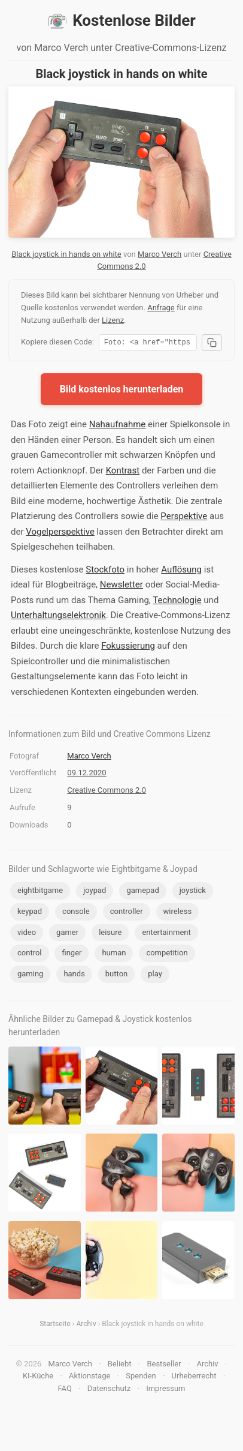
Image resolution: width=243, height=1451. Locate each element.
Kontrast (123, 472)
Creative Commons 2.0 (106, 791)
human (114, 954)
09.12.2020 (86, 774)
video (26, 934)
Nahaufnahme (117, 426)
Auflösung (181, 571)
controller (126, 913)
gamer (67, 934)
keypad (29, 913)
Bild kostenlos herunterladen (122, 391)
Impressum (165, 1390)
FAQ (64, 1390)
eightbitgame (40, 892)
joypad (94, 892)
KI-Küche (38, 1377)
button (116, 975)
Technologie (177, 601)
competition (166, 954)
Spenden (141, 1377)
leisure (110, 934)
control (29, 954)
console (76, 913)
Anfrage (161, 307)
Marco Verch (159, 254)
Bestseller (164, 1365)
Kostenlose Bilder (121, 21)
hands (73, 975)
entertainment (166, 934)
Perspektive (183, 517)
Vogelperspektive (60, 533)
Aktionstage (89, 1377)
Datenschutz (108, 1390)
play (155, 975)
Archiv (86, 1325)
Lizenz (113, 320)
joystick (193, 892)
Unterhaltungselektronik (58, 616)
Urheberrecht (194, 1377)
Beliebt (120, 1365)
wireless (177, 913)
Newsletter (121, 586)
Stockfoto (105, 571)
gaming (30, 975)
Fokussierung (128, 647)
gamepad (142, 892)
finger (71, 954)
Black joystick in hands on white (66, 254)
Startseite (55, 1325)
